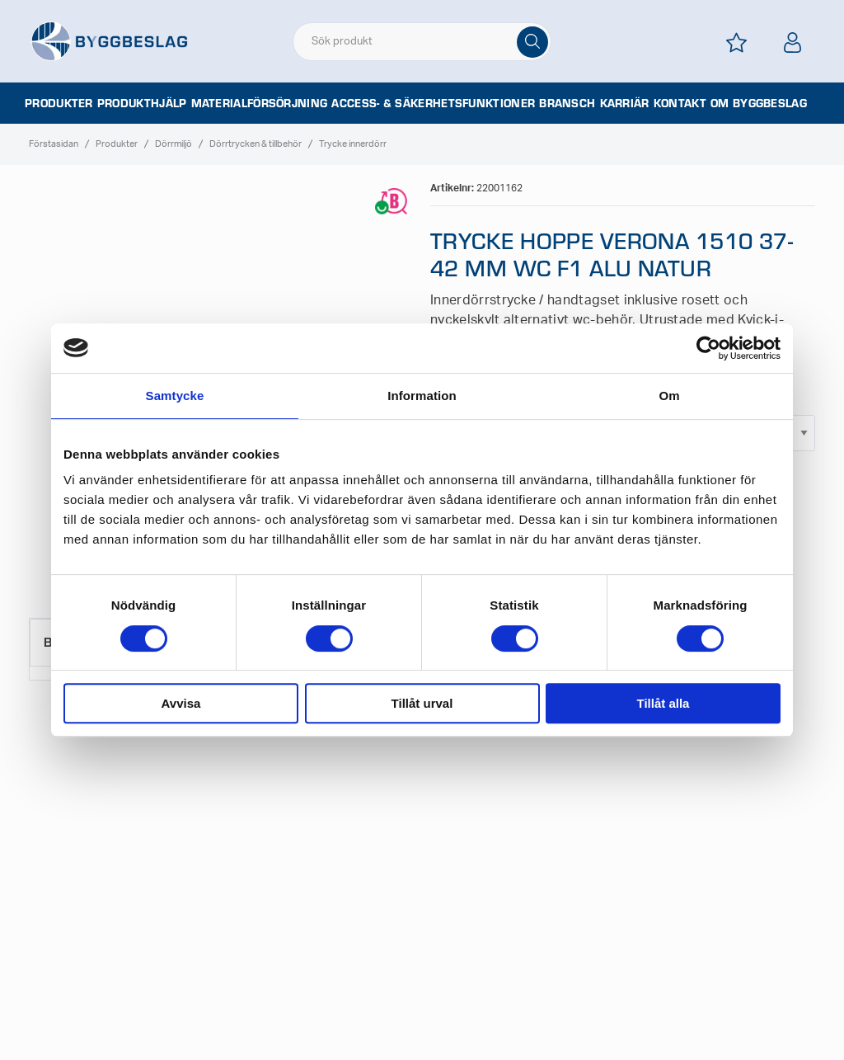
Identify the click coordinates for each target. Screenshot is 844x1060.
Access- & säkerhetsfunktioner (433, 103)
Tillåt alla (663, 703)
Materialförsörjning (259, 103)
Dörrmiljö (173, 143)
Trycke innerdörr (353, 143)
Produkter (59, 103)
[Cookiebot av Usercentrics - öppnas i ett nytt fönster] (708, 348)
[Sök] (532, 42)
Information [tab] (422, 396)
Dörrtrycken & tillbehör (255, 143)
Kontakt (680, 103)
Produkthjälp (142, 103)
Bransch (567, 103)
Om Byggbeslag (758, 103)
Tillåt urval (422, 703)
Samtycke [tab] (175, 396)
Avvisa (181, 703)
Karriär (624, 103)
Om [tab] (669, 396)
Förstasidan (53, 143)
